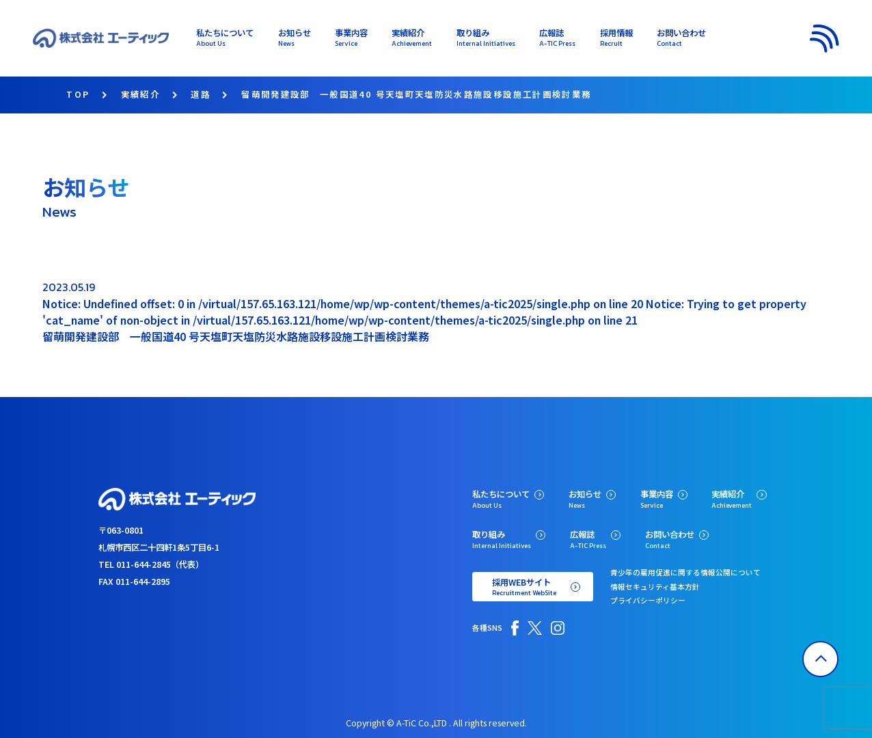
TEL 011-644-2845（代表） (151, 564)
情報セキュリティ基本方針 (655, 587)
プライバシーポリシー (647, 600)
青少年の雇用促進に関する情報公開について (685, 572)
